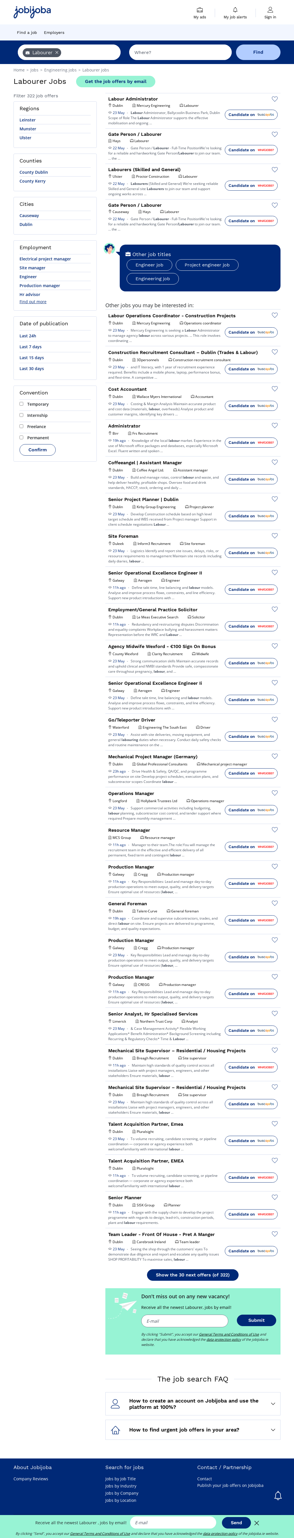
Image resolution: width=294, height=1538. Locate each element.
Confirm (37, 449)
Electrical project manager (45, 259)
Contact (204, 1478)
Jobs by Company (121, 1493)
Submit (256, 1320)
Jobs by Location (120, 1500)
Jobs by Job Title (120, 1478)
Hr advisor (30, 294)
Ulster (25, 137)
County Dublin (34, 172)
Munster (28, 128)
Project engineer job (207, 265)
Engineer (28, 276)
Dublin (26, 224)
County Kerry (33, 181)
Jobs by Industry (120, 1486)
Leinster (28, 120)
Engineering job (153, 278)
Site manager (32, 267)
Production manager (40, 285)
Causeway (29, 215)
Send (236, 1522)
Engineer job (149, 265)
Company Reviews (30, 1478)
